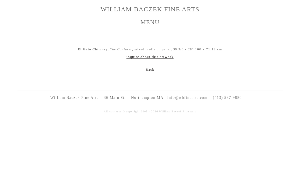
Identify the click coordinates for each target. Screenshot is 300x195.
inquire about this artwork (150, 57)
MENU (150, 22)
